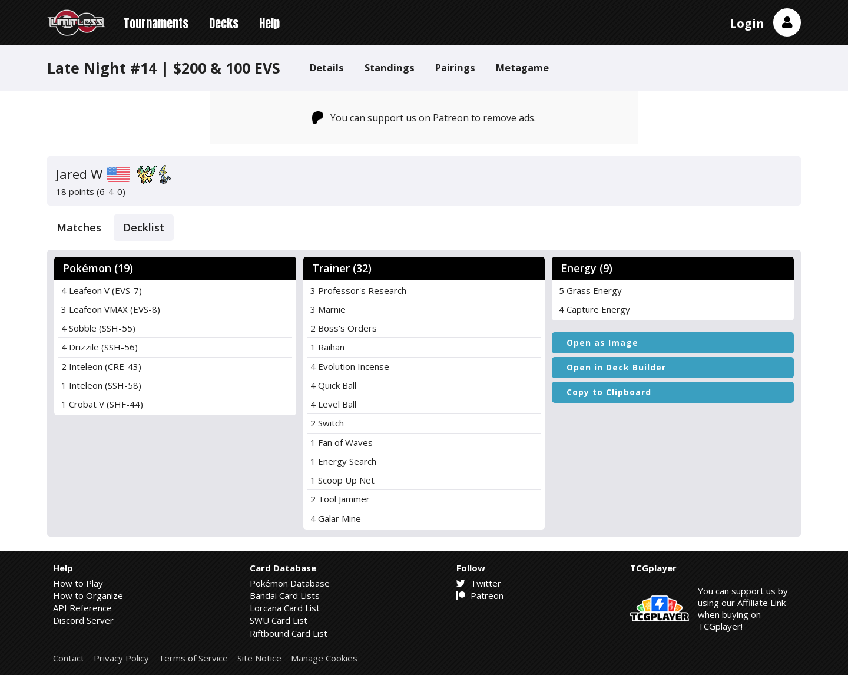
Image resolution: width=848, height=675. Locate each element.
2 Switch (327, 423)
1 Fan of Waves (341, 442)
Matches (79, 227)
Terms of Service (193, 658)
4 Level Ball (333, 404)
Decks (223, 23)
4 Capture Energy (594, 309)
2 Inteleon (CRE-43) (101, 366)
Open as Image (602, 342)
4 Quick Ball (333, 385)
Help (269, 23)
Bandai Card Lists (285, 595)
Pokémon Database (290, 583)
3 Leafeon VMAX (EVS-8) (110, 309)
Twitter (478, 583)
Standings (390, 67)
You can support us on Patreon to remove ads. (424, 117)
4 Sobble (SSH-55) (98, 328)
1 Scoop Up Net (342, 480)
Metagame (522, 67)
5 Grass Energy (590, 290)
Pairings (455, 67)
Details (327, 67)
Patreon (480, 595)
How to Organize (88, 595)
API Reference (82, 608)
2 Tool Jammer (340, 499)
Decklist (143, 227)
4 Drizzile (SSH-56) (99, 347)
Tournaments (156, 23)
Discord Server (83, 620)
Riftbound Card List (288, 633)
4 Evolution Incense (349, 366)
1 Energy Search (343, 461)
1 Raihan (327, 347)
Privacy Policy (121, 658)
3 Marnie (328, 309)
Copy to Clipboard (609, 392)
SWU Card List (278, 620)
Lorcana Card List (285, 608)
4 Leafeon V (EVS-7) (101, 290)
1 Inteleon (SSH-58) (101, 385)
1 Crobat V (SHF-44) (102, 404)
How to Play (78, 583)
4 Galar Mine (335, 518)
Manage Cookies (324, 658)
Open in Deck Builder (616, 367)
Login (747, 23)
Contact (68, 658)
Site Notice (259, 658)
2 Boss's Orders (343, 328)
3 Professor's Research (358, 290)
